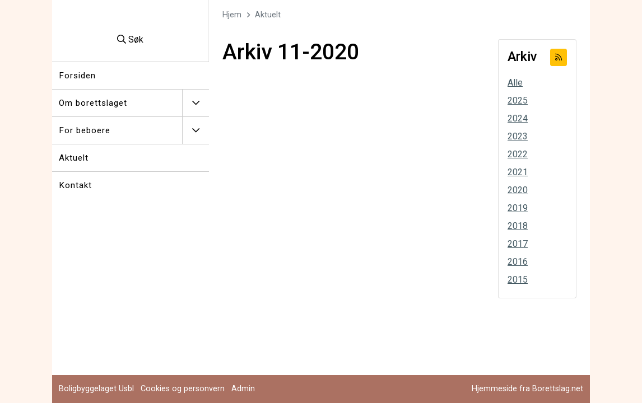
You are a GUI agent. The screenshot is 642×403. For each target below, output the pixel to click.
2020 (518, 190)
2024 (518, 118)
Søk (130, 39)
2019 (518, 208)
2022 (518, 154)
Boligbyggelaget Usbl (96, 388)
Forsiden (77, 76)
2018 (518, 226)
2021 (518, 172)
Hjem (231, 15)
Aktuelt (74, 158)
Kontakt (75, 185)
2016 (518, 261)
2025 (518, 100)
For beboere (84, 130)
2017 (518, 243)
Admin (243, 388)
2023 (518, 136)
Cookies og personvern (183, 388)
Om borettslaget (93, 103)
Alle (515, 82)
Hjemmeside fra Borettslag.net (527, 388)
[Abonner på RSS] (558, 57)
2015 (518, 279)
